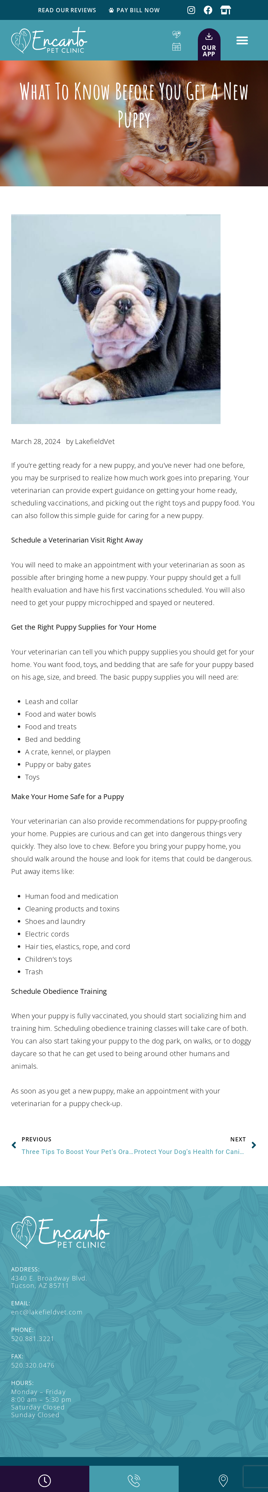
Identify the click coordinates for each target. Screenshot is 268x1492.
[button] (242, 40)
